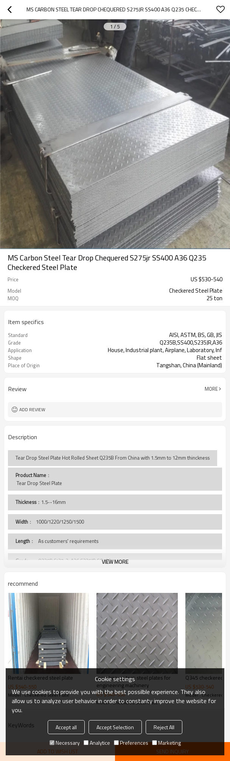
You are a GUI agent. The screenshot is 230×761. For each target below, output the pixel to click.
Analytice (97, 743)
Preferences (131, 743)
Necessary (65, 743)
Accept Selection (115, 727)
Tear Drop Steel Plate (39, 483)
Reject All (164, 727)
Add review (32, 409)
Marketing (166, 743)
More (211, 389)
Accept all (66, 727)
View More (115, 562)
